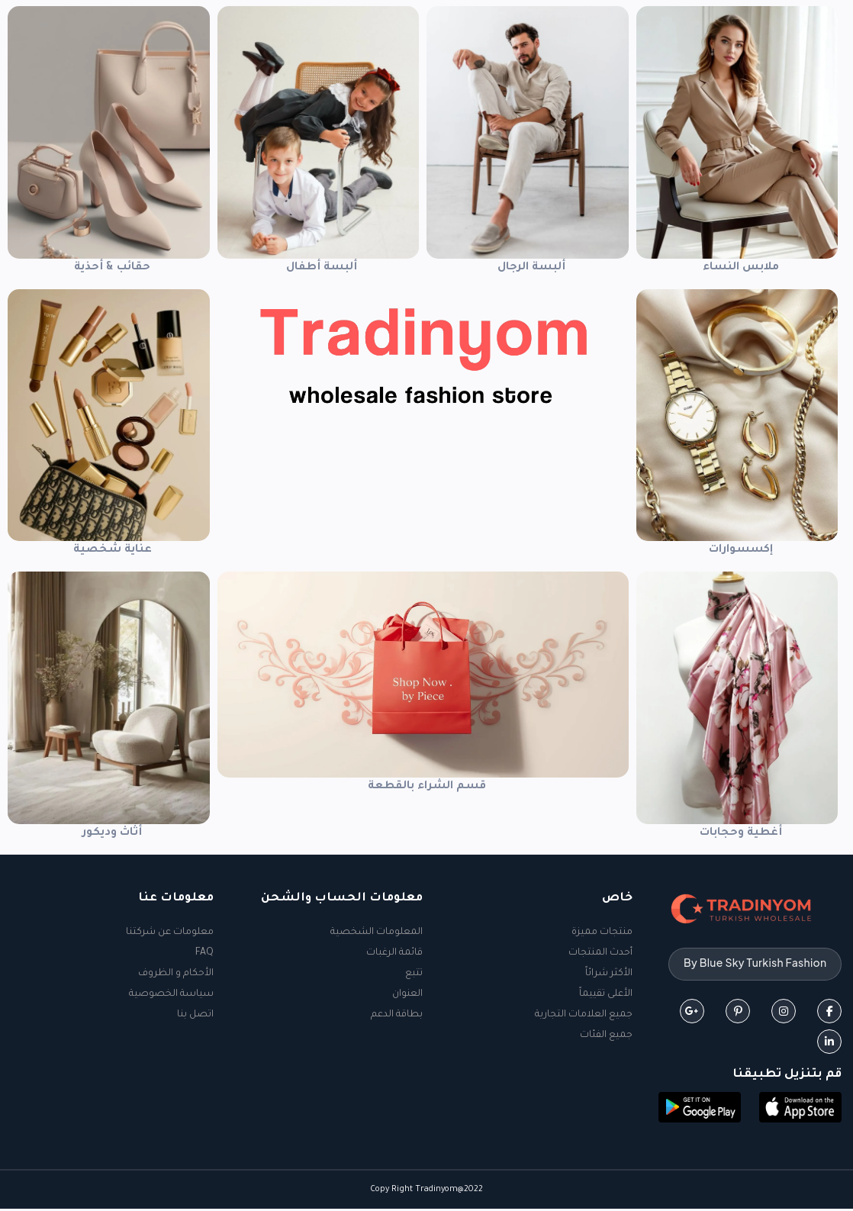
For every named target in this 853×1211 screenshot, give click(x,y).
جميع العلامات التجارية (584, 1015)
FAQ (204, 953)
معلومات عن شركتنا (170, 932)
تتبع (414, 973)
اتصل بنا (195, 1015)
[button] (800, 1111)
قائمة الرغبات (394, 953)
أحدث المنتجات (600, 953)
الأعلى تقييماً (606, 994)
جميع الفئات (606, 1035)
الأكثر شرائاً (609, 973)
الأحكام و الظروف (176, 973)
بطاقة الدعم (397, 1015)
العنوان (407, 994)
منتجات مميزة (602, 932)
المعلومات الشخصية (376, 932)
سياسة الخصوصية (171, 994)
